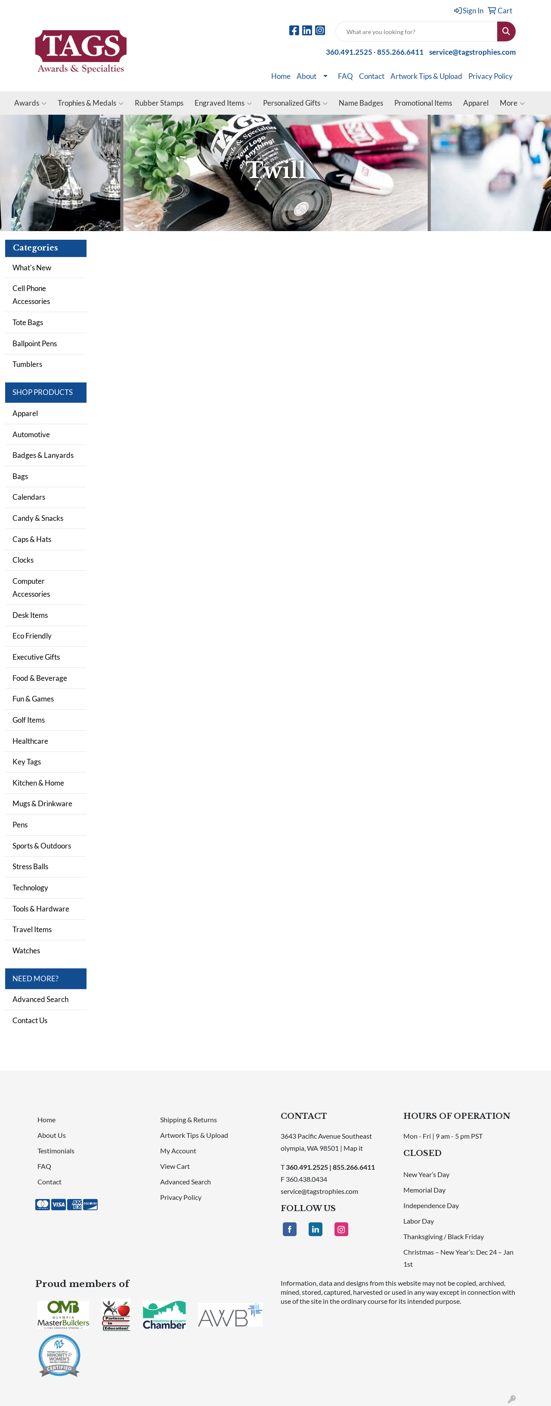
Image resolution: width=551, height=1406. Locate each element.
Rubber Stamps (159, 102)
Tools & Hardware (40, 908)
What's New (31, 267)
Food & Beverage (39, 678)
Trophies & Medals (91, 103)
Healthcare (30, 740)
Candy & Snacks (37, 518)
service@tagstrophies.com (472, 51)
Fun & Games (33, 698)
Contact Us (29, 1020)
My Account (178, 1150)
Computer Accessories (31, 587)
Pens (20, 824)
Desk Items (30, 615)
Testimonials (55, 1150)
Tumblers (27, 364)
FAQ (345, 76)
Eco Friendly (32, 635)
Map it (353, 1148)
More (512, 103)
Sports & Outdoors (41, 845)
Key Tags (26, 761)
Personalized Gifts (295, 103)
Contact (371, 76)
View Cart (175, 1166)
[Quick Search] (416, 31)
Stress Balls (30, 866)
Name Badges (361, 102)
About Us (51, 1135)
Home (281, 76)
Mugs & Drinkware (42, 803)
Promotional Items (423, 102)
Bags (20, 476)
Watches (26, 950)
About (306, 76)
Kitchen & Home (38, 782)
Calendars (28, 496)
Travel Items (32, 929)
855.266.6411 (400, 51)
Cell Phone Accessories (31, 295)
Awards (30, 103)
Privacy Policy (490, 76)
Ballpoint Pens (34, 343)
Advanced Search (40, 999)
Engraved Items (223, 103)
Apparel (476, 102)
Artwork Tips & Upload (426, 76)
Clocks (23, 559)
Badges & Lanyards (43, 455)
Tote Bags (27, 322)
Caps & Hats (31, 539)
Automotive (31, 434)
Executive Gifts (36, 656)
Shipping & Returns (188, 1119)
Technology (30, 887)
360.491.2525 (349, 51)
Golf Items (28, 719)
